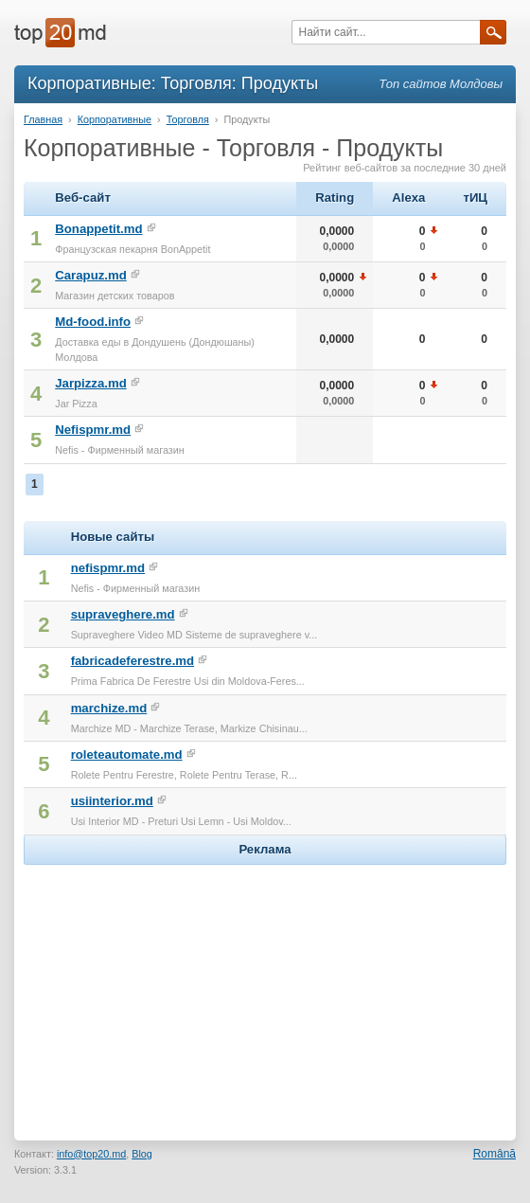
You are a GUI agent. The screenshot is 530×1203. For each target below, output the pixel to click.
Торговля (188, 119)
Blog (142, 1153)
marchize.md (109, 708)
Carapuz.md (90, 275)
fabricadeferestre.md (132, 661)
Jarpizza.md (91, 383)
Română (494, 1153)
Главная (43, 119)
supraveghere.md (123, 614)
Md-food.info (93, 321)
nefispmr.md (108, 568)
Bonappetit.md (98, 229)
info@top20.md (91, 1153)
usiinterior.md (112, 801)
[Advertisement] (265, 988)
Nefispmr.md (93, 429)
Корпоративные (114, 119)
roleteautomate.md (127, 754)
